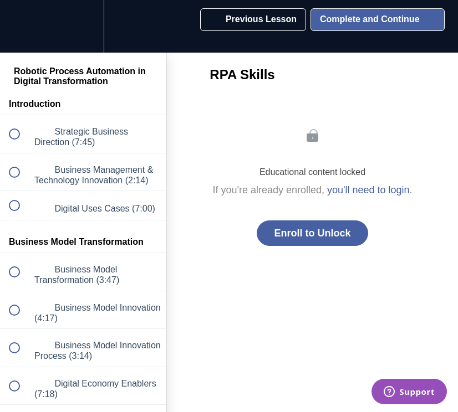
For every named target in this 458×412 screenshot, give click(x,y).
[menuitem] (83, 26)
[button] (20, 26)
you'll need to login (368, 189)
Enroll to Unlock (312, 233)
